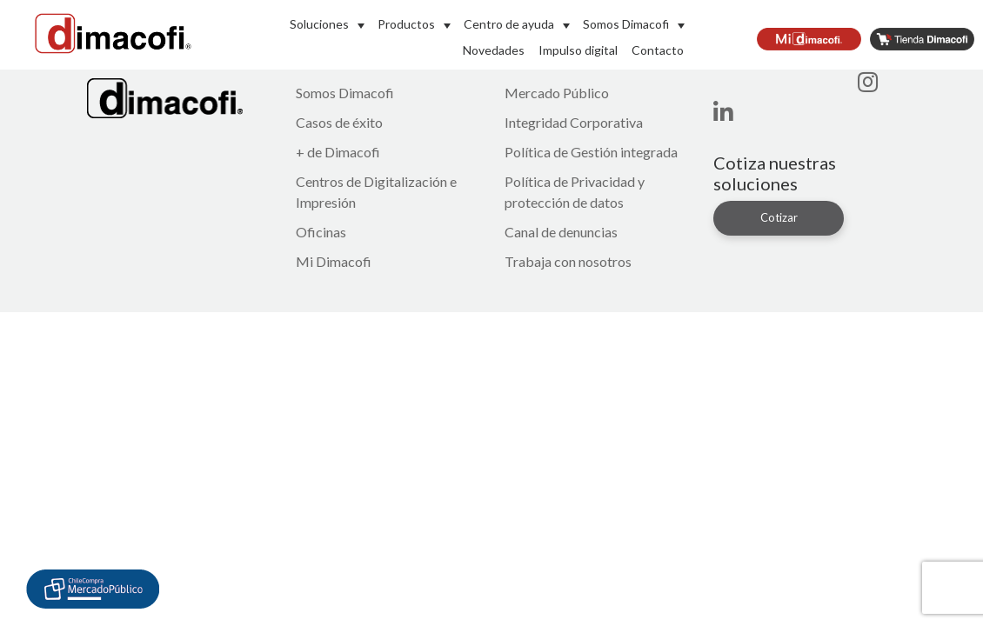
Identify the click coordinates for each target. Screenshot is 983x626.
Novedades (494, 50)
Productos (406, 24)
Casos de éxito (339, 122)
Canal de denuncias (561, 231)
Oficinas (321, 231)
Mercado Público (557, 92)
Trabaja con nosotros (568, 261)
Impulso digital (578, 50)
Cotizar (779, 217)
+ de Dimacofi (338, 151)
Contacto (658, 50)
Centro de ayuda (509, 24)
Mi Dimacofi (333, 261)
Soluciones (319, 24)
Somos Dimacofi (626, 24)
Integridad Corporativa (574, 122)
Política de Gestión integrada (591, 151)
